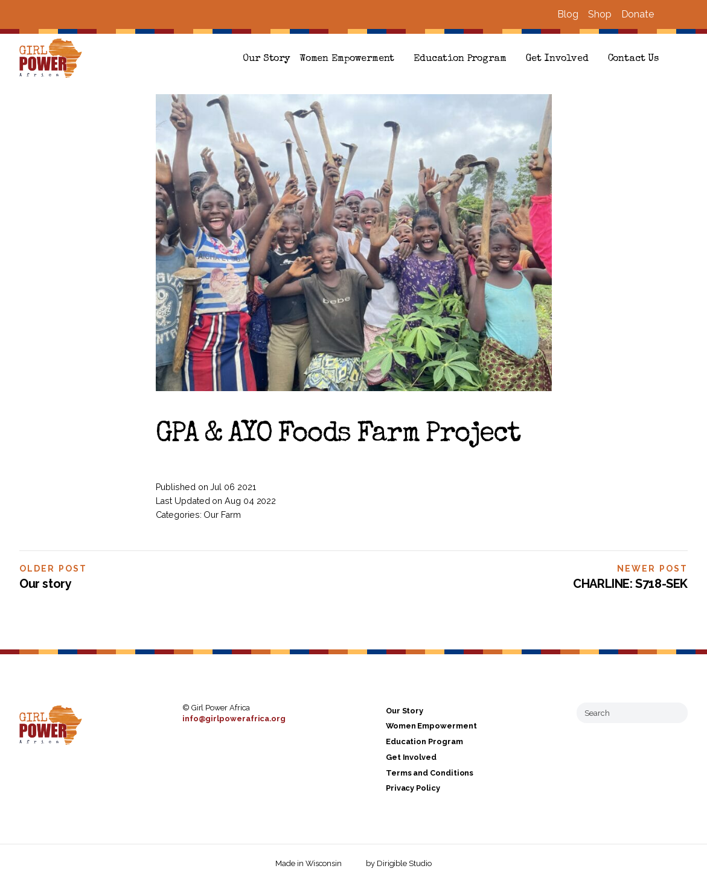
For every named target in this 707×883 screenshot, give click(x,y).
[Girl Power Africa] (53, 59)
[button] (683, 59)
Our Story (266, 59)
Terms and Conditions (429, 772)
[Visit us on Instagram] (683, 14)
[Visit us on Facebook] (668, 14)
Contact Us (633, 59)
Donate (637, 14)
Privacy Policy (413, 788)
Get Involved (557, 59)
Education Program (460, 59)
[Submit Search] (674, 713)
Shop (600, 14)
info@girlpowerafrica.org (234, 718)
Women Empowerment (346, 59)
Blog (567, 14)
